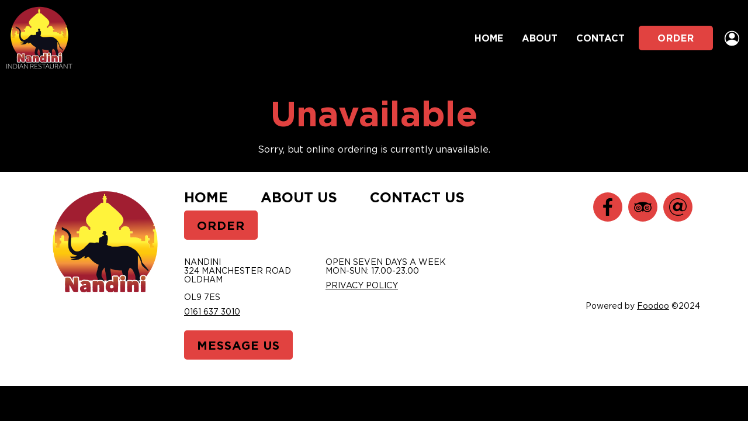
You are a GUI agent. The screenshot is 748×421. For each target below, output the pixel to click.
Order (675, 38)
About (539, 38)
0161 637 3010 (212, 311)
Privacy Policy (361, 285)
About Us (299, 197)
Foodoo (653, 305)
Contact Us (417, 197)
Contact (600, 38)
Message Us (238, 345)
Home (489, 38)
